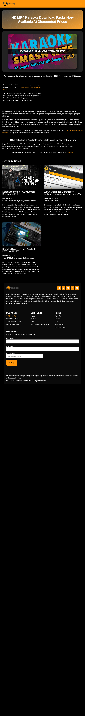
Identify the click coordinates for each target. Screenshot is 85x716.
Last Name (9, 346)
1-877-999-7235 (11, 316)
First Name (10, 338)
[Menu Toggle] (81, 4)
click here (70, 152)
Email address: (24, 355)
